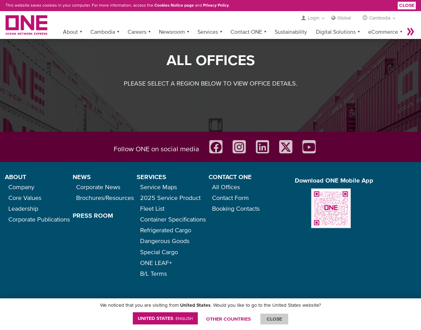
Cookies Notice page (174, 5)
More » (410, 31)
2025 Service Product (170, 197)
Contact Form (230, 197)
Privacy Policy (216, 5)
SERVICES (151, 176)
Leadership (23, 208)
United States (165, 318)
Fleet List (152, 208)
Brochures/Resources (105, 197)
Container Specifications (173, 219)
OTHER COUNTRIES (228, 319)
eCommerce (383, 32)
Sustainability (291, 32)
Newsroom (172, 32)
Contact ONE (246, 32)
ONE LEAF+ (156, 262)
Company (21, 187)
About (70, 32)
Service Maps (158, 187)
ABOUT (15, 176)
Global (344, 18)
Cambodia (102, 32)
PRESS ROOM (93, 215)
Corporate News (98, 187)
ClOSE (274, 319)
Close (406, 5)
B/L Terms (153, 273)
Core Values (24, 197)
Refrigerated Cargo (165, 230)
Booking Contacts (236, 208)
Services (207, 32)
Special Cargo (159, 252)
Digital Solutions (336, 32)
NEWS (82, 176)
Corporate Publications (39, 219)
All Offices (226, 187)
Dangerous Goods (164, 240)
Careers (137, 32)
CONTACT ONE (230, 176)
